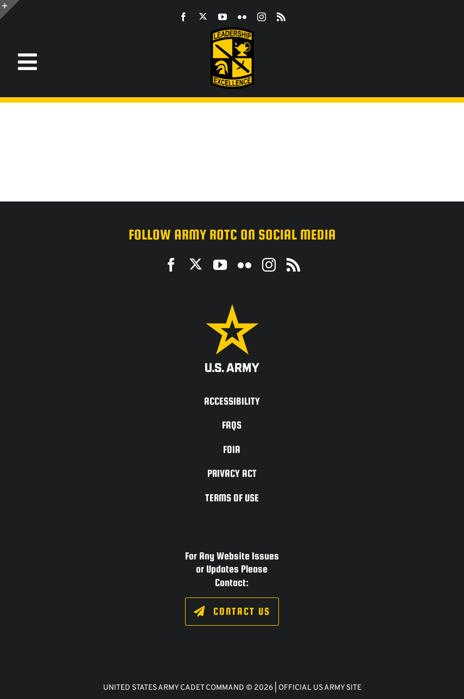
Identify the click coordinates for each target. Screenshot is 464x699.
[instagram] (261, 16)
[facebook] (183, 16)
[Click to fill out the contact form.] (232, 611)
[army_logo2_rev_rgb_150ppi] (232, 308)
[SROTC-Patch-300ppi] (232, 31)
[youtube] (222, 16)
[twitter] (203, 16)
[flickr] (242, 16)
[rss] (281, 16)
